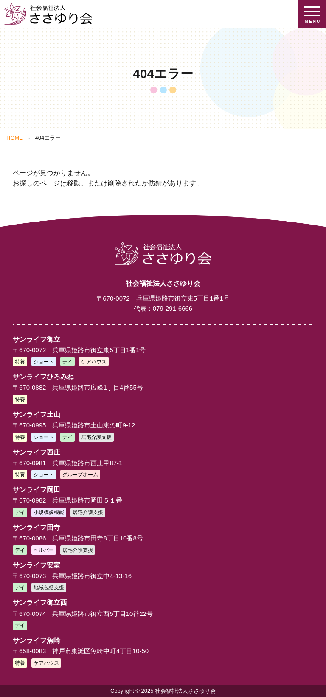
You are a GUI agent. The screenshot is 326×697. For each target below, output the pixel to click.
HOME (14, 138)
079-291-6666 (172, 308)
